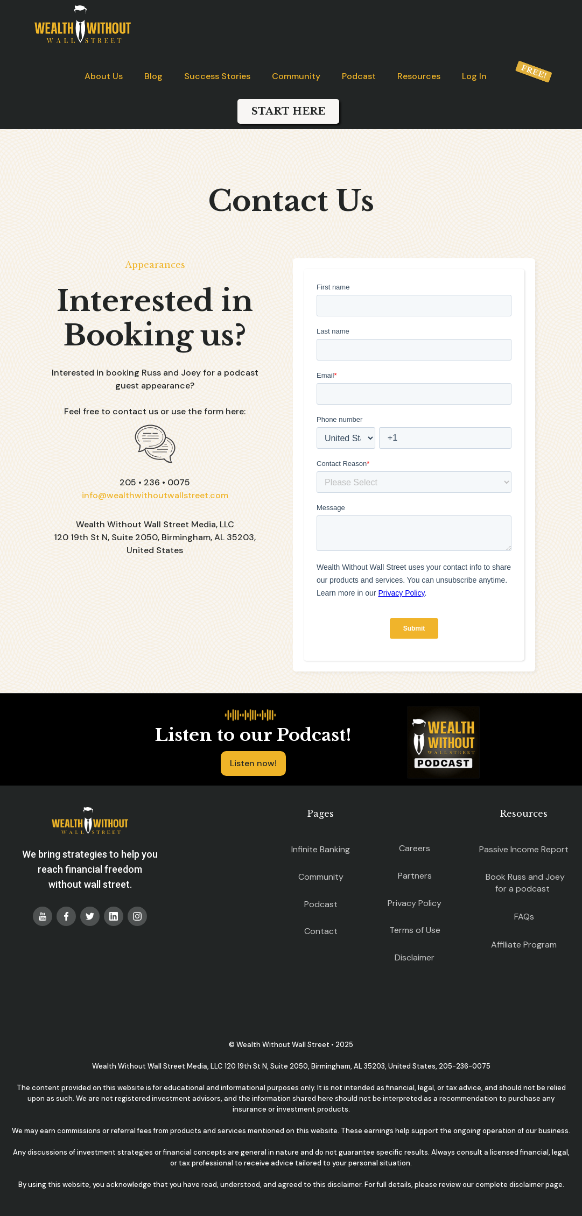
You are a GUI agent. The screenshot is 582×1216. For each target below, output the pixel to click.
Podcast (359, 76)
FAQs (524, 916)
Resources (418, 76)
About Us (104, 76)
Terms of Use (414, 930)
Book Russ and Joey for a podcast (525, 882)
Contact (321, 931)
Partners (415, 875)
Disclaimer (414, 957)
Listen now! (253, 763)
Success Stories (217, 76)
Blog (153, 76)
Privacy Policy (414, 903)
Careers (414, 848)
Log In (474, 76)
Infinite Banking (320, 849)
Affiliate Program (524, 944)
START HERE (288, 111)
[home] (82, 24)
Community (296, 76)
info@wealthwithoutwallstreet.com (155, 495)
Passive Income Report (524, 849)
